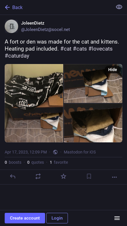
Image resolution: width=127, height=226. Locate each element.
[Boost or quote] (38, 176)
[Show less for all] (119, 7)
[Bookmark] (88, 176)
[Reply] (12, 176)
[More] (114, 177)
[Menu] (117, 218)
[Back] (55, 7)
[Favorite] (63, 176)
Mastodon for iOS (80, 152)
